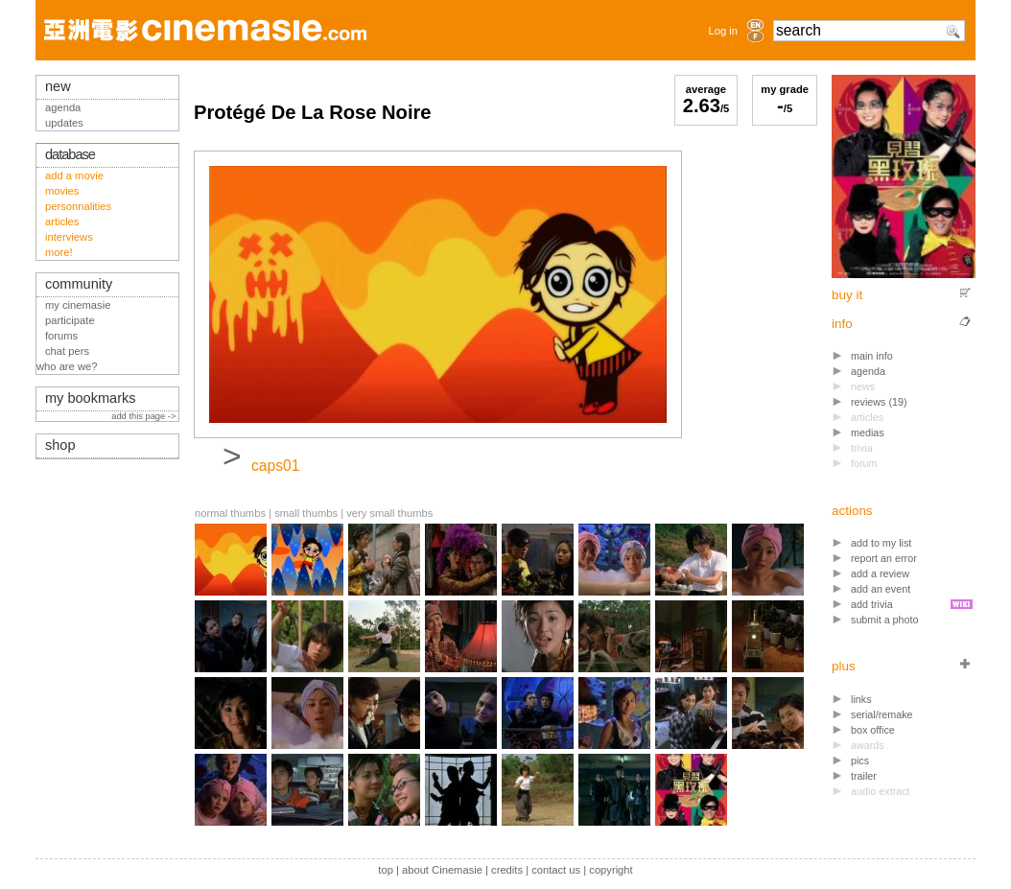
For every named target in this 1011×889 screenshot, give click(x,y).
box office (873, 730)
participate (70, 320)
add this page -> (144, 416)
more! (59, 252)
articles (62, 221)
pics (860, 760)
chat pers (67, 351)
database (70, 154)
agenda (868, 371)
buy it (847, 295)
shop (60, 445)
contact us (555, 870)
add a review (880, 573)
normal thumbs (230, 513)
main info (872, 356)
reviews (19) (879, 402)
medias (867, 432)
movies (62, 191)
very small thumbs (389, 513)
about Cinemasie (442, 870)
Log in (723, 30)
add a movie (74, 175)
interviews (69, 237)
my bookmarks (90, 398)
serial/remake (882, 714)
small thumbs (306, 513)
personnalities (78, 206)
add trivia (872, 604)
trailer (864, 776)
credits (507, 870)
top (385, 870)
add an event (880, 589)
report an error (884, 558)
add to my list (881, 543)
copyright (610, 870)
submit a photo (885, 619)
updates (64, 123)
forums (61, 335)
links (861, 699)
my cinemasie (77, 305)
